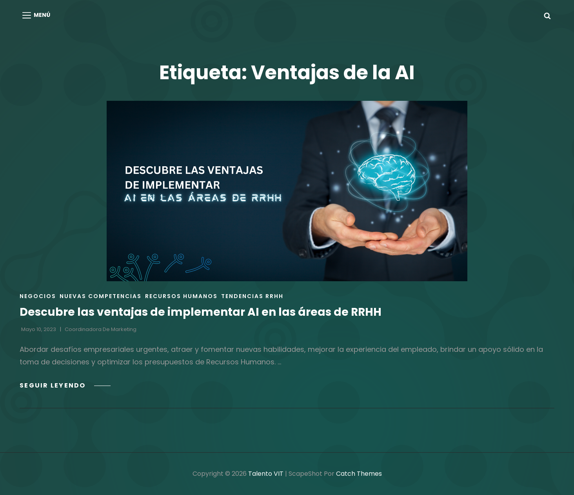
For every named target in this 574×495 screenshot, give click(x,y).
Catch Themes (359, 473)
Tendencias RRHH (252, 296)
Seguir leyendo (65, 385)
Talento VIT (265, 473)
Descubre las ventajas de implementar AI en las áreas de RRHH (200, 312)
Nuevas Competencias (101, 296)
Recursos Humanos (181, 296)
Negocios (38, 296)
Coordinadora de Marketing (100, 329)
